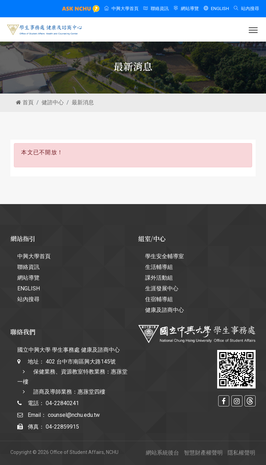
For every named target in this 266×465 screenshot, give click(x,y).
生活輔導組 (159, 267)
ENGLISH (216, 8)
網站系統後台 (162, 452)
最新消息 (83, 102)
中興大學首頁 (121, 8)
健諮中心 (53, 102)
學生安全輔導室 (164, 256)
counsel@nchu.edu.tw (74, 415)
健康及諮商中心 (164, 310)
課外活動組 (159, 277)
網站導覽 (186, 8)
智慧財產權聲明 (203, 452)
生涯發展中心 (161, 288)
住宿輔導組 (159, 299)
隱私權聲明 (241, 452)
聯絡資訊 (156, 8)
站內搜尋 (246, 8)
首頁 (25, 102)
